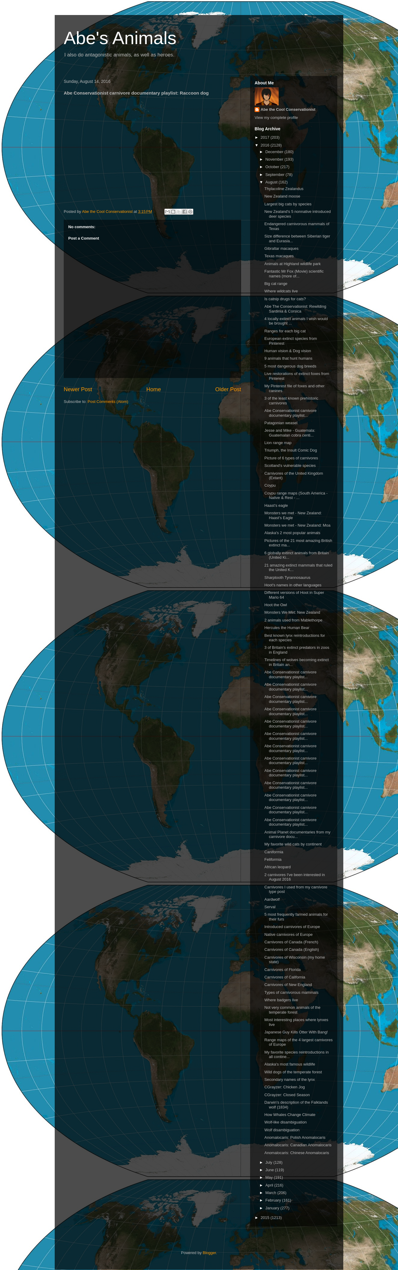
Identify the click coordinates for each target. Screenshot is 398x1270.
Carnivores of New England (288, 984)
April (269, 1185)
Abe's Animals (120, 38)
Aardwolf (272, 899)
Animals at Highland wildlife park (292, 264)
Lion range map (277, 442)
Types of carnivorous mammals (291, 992)
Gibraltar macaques (281, 248)
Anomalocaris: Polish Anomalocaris (294, 1137)
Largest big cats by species (287, 204)
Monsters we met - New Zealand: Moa (297, 525)
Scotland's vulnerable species (290, 465)
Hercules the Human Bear (286, 627)
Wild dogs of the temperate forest (293, 1072)
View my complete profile (276, 117)
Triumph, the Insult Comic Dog (290, 450)
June (270, 1170)
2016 (266, 145)
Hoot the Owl (275, 605)
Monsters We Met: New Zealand (292, 612)
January (272, 1208)
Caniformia (273, 852)
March (271, 1192)
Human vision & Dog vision (287, 351)
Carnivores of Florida (282, 969)
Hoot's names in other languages (292, 585)
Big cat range (275, 283)
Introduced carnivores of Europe (292, 926)
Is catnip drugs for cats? (285, 299)
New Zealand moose (282, 196)
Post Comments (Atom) (108, 401)
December (275, 152)
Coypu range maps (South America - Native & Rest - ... (295, 495)
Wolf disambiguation (281, 1130)
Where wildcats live (281, 291)
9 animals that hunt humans (288, 358)
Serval (269, 907)
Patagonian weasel (280, 423)
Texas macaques (279, 256)
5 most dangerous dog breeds (290, 366)
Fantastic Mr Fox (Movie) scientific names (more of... (293, 273)
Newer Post (78, 389)
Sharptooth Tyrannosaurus (287, 577)
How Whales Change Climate (289, 1114)
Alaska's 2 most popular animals (292, 533)
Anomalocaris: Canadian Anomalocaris (297, 1145)
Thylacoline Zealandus (283, 188)
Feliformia (272, 859)
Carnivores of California (284, 977)
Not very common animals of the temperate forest (292, 1009)
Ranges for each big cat (284, 331)
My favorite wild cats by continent (293, 844)
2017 (266, 137)
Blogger (209, 1252)
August (272, 182)
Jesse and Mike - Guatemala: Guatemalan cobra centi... (289, 432)
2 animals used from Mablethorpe (293, 620)
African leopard (277, 867)
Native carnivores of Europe (288, 934)
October (272, 167)
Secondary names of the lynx (289, 1079)
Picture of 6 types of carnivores (291, 458)
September (275, 174)
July (269, 1162)
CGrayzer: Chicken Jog (284, 1087)
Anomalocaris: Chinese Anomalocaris (296, 1153)
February (273, 1200)
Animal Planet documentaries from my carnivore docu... (297, 834)
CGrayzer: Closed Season (287, 1095)
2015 (266, 1217)
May (269, 1177)
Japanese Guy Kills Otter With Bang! (296, 1032)
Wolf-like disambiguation (285, 1122)
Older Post (228, 389)
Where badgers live (281, 1000)
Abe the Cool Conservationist (288, 109)
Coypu (270, 485)
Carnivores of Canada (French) (291, 942)
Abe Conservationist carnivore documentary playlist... (290, 413)
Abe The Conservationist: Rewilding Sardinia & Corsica (295, 308)
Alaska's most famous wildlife (289, 1064)
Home (153, 389)
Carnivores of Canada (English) (291, 949)
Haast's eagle (276, 505)
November (275, 159)
